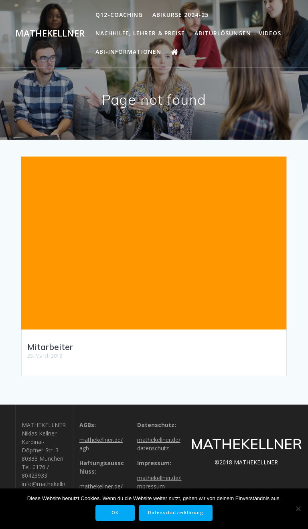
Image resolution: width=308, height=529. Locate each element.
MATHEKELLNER (50, 33)
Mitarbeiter (50, 347)
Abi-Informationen (128, 51)
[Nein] (298, 509)
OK (115, 512)
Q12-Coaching (119, 14)
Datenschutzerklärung (175, 512)
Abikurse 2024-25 (180, 14)
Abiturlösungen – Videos (238, 33)
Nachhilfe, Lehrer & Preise (140, 33)
